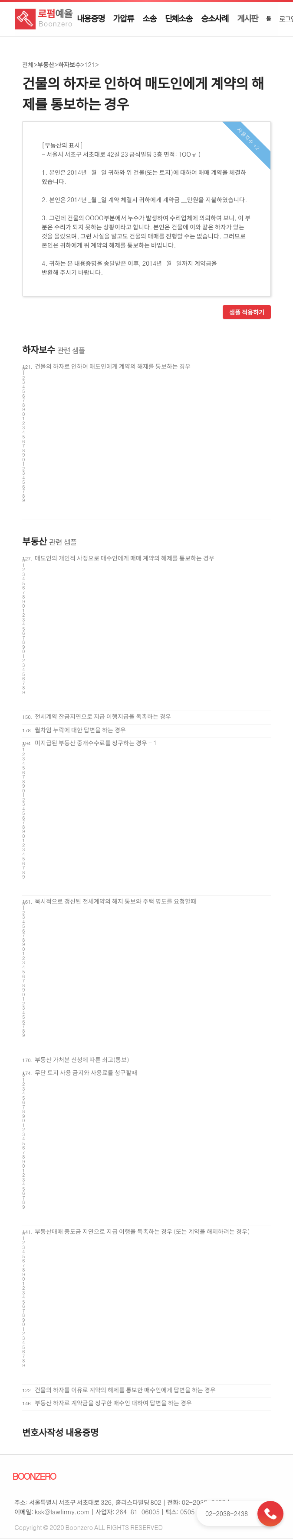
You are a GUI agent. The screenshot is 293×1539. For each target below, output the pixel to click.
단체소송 (178, 18)
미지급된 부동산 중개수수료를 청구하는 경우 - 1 (96, 742)
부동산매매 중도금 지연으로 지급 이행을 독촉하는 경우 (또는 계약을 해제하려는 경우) (142, 1231)
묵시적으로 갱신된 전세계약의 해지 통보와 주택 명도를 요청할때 (115, 901)
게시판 (247, 18)
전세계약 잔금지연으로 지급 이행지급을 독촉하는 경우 (103, 716)
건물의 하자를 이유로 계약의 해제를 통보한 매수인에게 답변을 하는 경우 (125, 1389)
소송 (149, 18)
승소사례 (214, 18)
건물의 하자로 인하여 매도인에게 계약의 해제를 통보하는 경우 (113, 366)
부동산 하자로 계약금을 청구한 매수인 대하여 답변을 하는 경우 (113, 1402)
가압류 (123, 18)
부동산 (45, 64)
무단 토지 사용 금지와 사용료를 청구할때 (86, 1072)
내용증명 (90, 18)
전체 (27, 64)
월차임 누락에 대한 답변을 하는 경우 (80, 729)
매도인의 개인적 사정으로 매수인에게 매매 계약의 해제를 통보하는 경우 (124, 558)
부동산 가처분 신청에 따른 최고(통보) (82, 1059)
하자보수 (69, 64)
